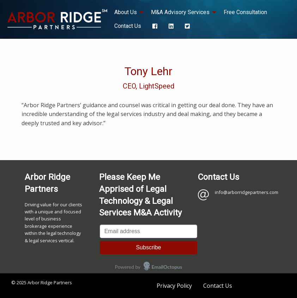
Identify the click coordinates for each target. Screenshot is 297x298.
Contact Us (217, 286)
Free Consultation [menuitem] (245, 12)
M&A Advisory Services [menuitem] (180, 12)
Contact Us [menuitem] (127, 26)
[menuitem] (155, 26)
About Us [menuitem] (125, 12)
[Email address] (149, 231)
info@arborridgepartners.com (246, 192)
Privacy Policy (174, 286)
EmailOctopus (167, 267)
